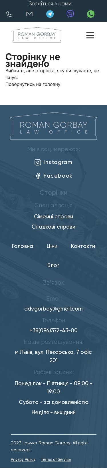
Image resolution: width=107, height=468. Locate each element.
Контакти (83, 246)
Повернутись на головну (32, 84)
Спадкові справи (53, 227)
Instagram (53, 162)
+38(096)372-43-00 (54, 330)
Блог (53, 265)
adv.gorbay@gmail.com (53, 309)
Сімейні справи (53, 216)
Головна (22, 246)
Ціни (52, 246)
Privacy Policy (23, 459)
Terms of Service (56, 459)
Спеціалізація (53, 206)
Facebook (53, 176)
